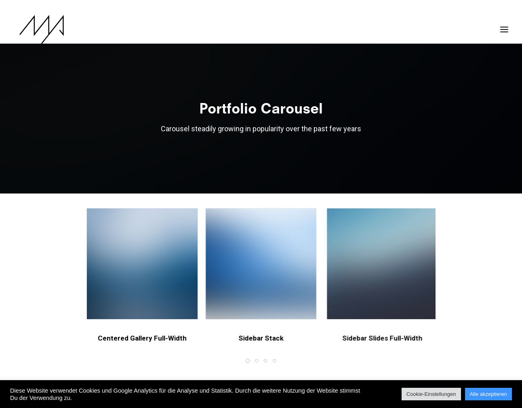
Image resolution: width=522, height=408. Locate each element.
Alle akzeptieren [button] (488, 394)
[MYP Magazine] (36, 29)
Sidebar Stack (270, 338)
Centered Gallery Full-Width (143, 338)
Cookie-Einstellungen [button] (431, 394)
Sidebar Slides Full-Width (411, 338)
